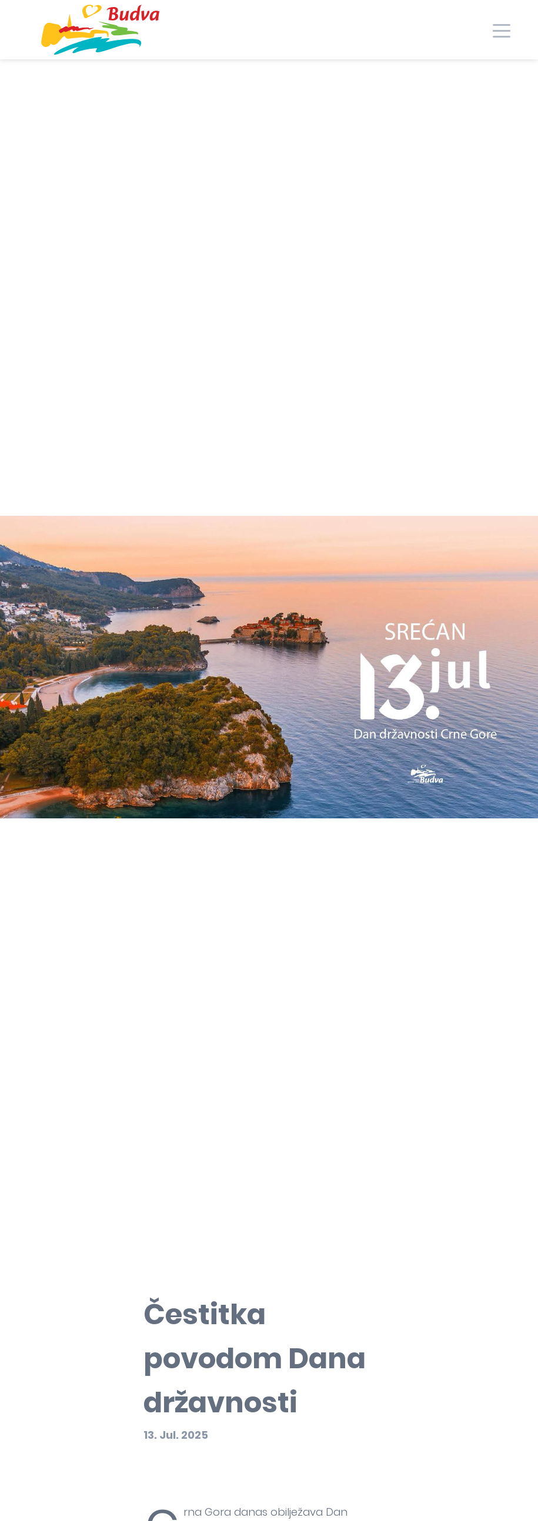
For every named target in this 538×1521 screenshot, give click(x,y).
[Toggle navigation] (501, 29)
